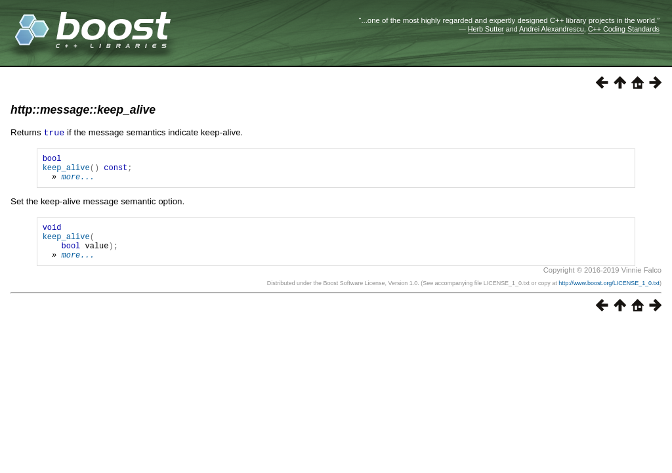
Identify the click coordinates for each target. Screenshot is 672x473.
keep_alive (66, 170)
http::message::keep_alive (83, 109)
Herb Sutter (486, 29)
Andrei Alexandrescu (551, 29)
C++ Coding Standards (624, 29)
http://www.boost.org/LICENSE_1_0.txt (609, 296)
